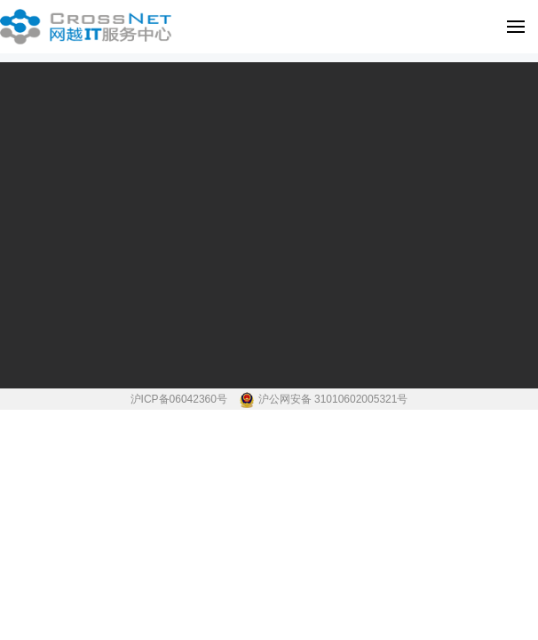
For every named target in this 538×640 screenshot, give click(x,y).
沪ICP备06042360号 (181, 399)
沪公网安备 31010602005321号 (333, 399)
